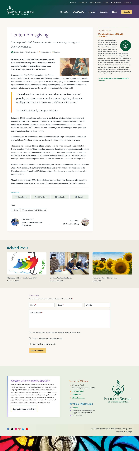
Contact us (76, 392)
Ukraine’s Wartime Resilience (61, 278)
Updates (57, 52)
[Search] (128, 2)
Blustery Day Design (126, 431)
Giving (15, 210)
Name (33, 304)
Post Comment (37, 350)
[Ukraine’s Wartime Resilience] (69, 263)
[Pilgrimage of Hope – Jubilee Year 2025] (26, 263)
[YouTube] (27, 429)
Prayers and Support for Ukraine (105, 278)
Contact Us (83, 3)
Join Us (93, 12)
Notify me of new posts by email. (43, 344)
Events (106, 3)
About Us (65, 12)
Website (89, 305)
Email (61, 304)
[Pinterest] (19, 429)
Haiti (114, 12)
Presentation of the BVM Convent (34, 210)
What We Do (79, 12)
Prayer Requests (95, 3)
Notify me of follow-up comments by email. (47, 338)
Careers (73, 3)
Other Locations (78, 395)
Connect (105, 12)
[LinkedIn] (23, 429)
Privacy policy (127, 429)
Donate (127, 12)
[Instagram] (16, 429)
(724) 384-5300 (78, 388)
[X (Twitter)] (12, 429)
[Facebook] (8, 429)
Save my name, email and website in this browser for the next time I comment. (55, 332)
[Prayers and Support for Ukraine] (112, 263)
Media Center (116, 3)
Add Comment (36, 312)
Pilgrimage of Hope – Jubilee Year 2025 (22, 278)
